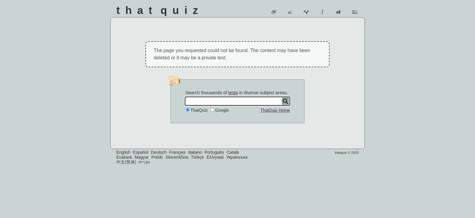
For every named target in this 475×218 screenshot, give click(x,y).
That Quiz (160, 10)
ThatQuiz (199, 110)
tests (233, 92)
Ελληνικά (215, 157)
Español (140, 152)
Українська (236, 157)
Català (233, 152)
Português (214, 152)
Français (177, 152)
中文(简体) (126, 162)
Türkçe (197, 157)
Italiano (195, 152)
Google (222, 110)
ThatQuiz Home (275, 110)
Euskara (124, 157)
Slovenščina (176, 157)
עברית (144, 162)
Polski (157, 157)
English (123, 152)
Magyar (142, 157)
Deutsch (158, 152)
